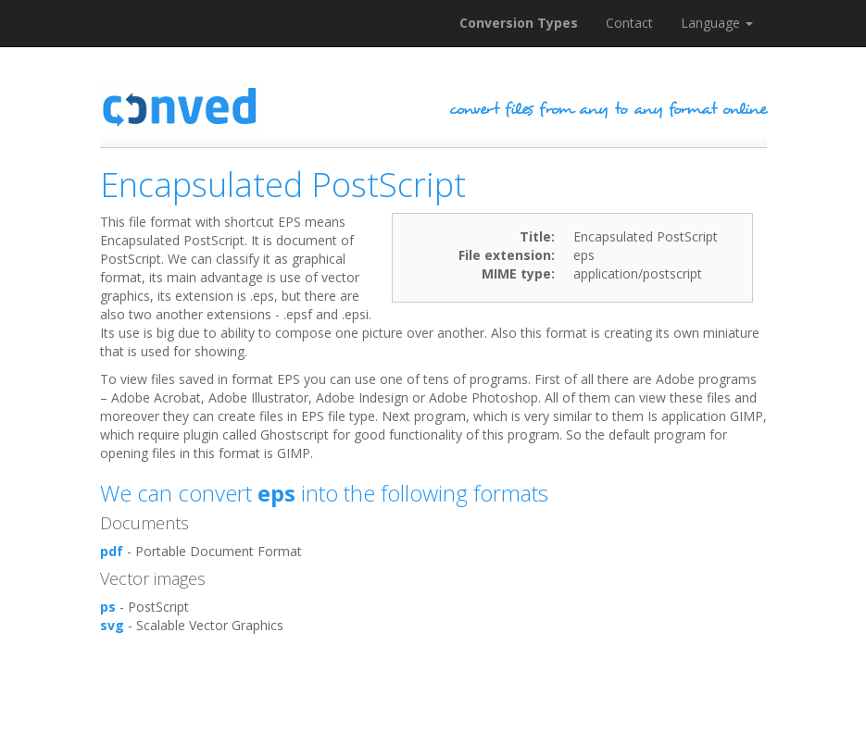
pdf (111, 551)
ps (108, 606)
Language (717, 22)
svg (112, 625)
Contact (629, 22)
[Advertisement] (437, 685)
